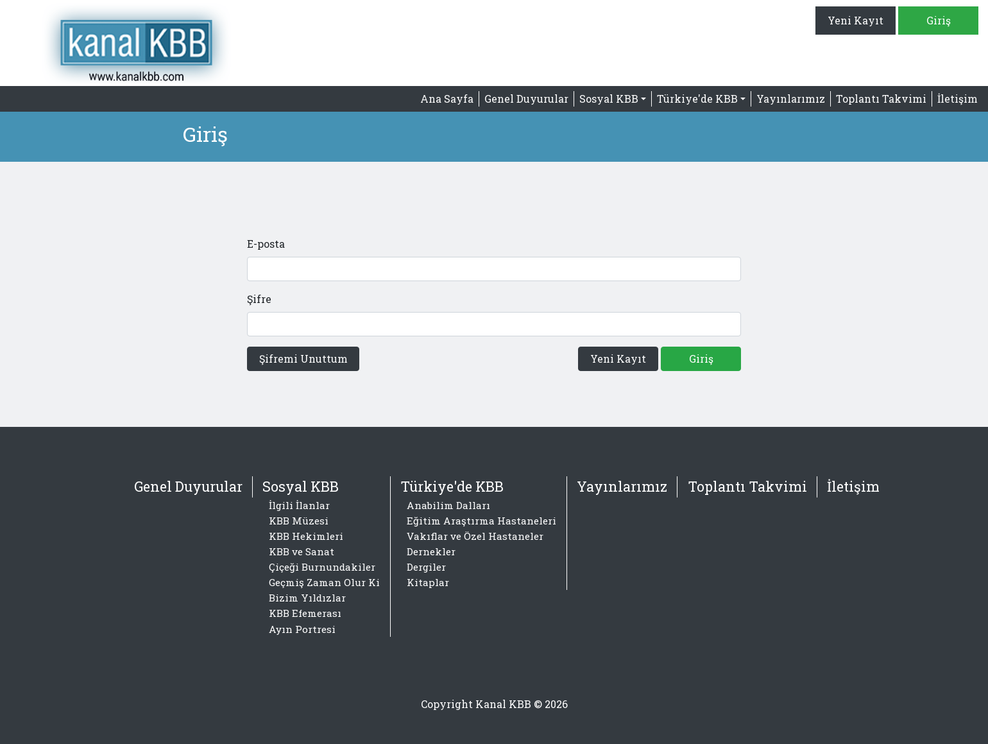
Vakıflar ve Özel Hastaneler (475, 536)
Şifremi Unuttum (303, 358)
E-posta (266, 243)
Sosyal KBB (300, 486)
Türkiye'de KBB (452, 486)
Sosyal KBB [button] (608, 98)
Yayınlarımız (790, 98)
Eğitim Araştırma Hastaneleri (481, 520)
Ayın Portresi (302, 629)
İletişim (957, 98)
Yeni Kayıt (855, 20)
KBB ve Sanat (301, 551)
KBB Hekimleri (306, 536)
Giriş (938, 20)
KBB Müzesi (298, 520)
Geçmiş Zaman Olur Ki (324, 582)
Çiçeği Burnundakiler (322, 566)
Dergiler (426, 566)
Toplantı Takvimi (881, 98)
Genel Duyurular (526, 98)
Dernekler (431, 551)
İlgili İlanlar (299, 505)
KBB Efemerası (305, 613)
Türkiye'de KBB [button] (697, 98)
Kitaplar (428, 582)
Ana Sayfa (446, 98)
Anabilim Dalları (448, 505)
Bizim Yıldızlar (307, 597)
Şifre (259, 299)
